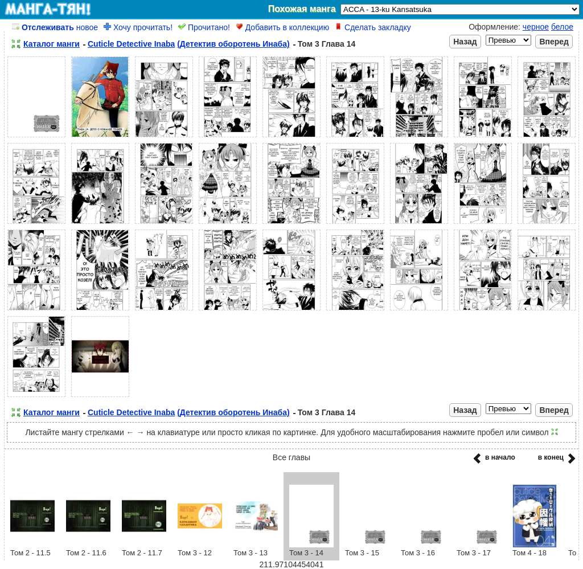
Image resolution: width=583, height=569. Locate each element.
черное (536, 26)
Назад (465, 41)
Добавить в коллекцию (282, 27)
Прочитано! (204, 27)
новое (55, 27)
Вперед (554, 41)
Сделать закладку (373, 27)
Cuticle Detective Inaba (131, 43)
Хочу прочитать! (138, 27)
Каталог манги (51, 43)
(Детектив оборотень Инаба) (233, 43)
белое (562, 26)
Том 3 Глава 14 (327, 43)
